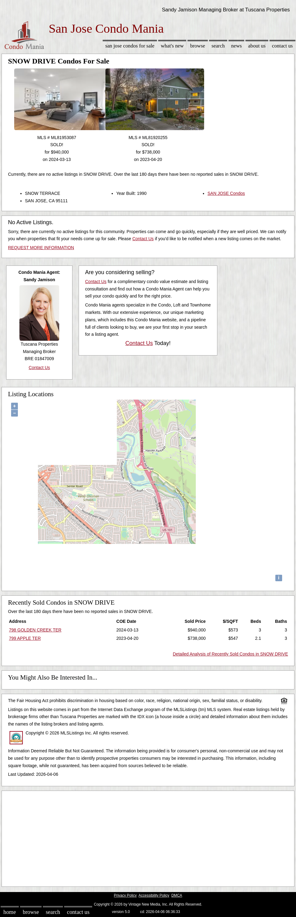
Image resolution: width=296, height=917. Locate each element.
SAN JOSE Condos (226, 193)
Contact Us (282, 46)
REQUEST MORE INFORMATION (41, 247)
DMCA (176, 895)
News (236, 46)
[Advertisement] (148, 837)
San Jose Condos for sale (129, 46)
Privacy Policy (125, 895)
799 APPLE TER (25, 638)
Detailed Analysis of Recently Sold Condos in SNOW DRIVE (230, 654)
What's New (172, 46)
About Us (256, 46)
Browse (197, 46)
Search (218, 46)
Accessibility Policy (153, 895)
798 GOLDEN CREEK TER (35, 629)
